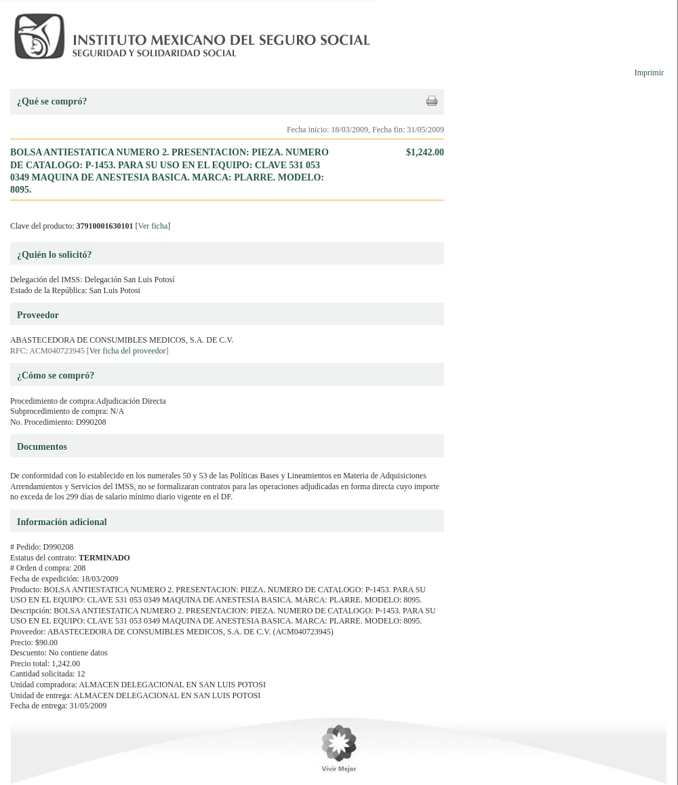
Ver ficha (153, 226)
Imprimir (649, 72)
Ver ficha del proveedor (127, 351)
